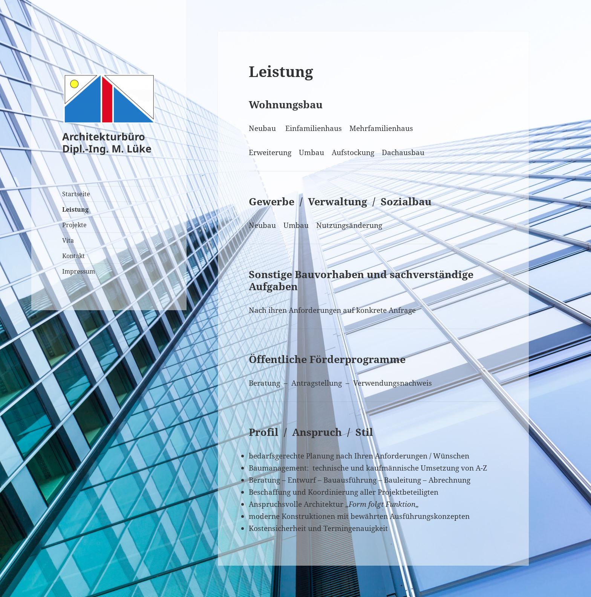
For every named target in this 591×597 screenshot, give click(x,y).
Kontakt (73, 256)
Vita (68, 240)
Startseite (76, 194)
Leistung (75, 209)
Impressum (78, 271)
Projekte (74, 225)
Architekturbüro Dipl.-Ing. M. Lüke (107, 142)
